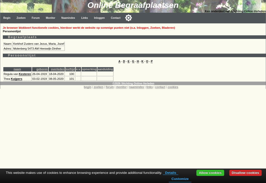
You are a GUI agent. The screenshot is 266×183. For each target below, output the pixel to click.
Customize (179, 179)
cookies (173, 86)
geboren (42, 69)
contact (160, 86)
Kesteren (25, 73)
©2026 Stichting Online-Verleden (133, 83)
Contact (116, 18)
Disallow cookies (245, 173)
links (149, 86)
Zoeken (21, 18)
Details (170, 173)
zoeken (98, 86)
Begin (6, 18)
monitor (121, 86)
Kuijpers (16, 78)
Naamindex (68, 18)
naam (17, 69)
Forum (36, 18)
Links (84, 18)
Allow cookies (210, 173)
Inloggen (99, 18)
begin (88, 86)
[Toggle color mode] (128, 18)
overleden (57, 69)
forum (110, 86)
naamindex (136, 86)
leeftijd (70, 69)
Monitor (50, 18)
